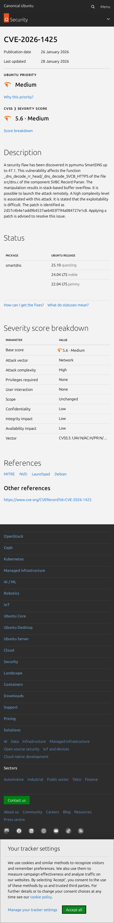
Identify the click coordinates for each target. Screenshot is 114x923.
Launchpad (41, 474)
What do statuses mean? (68, 305)
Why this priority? (18, 97)
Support (11, 707)
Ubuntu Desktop (18, 627)
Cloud (9, 650)
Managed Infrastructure (70, 741)
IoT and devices (56, 749)
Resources (83, 812)
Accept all (74, 910)
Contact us (17, 800)
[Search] (93, 6)
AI (5, 741)
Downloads (14, 696)
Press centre (14, 819)
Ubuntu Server (16, 639)
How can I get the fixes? (24, 305)
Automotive (14, 779)
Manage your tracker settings (32, 910)
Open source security (21, 749)
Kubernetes (14, 559)
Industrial (35, 779)
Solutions (12, 730)
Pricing (10, 718)
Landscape (13, 673)
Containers (13, 684)
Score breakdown (18, 130)
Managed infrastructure (24, 570)
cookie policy (41, 897)
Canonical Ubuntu (18, 6)
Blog (67, 812)
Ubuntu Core (15, 616)
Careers (52, 812)
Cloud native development (26, 756)
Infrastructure (34, 741)
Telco (76, 779)
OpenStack (13, 536)
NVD (23, 474)
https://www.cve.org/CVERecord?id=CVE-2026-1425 (47, 499)
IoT (7, 604)
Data (15, 741)
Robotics (11, 593)
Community (32, 812)
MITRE (9, 474)
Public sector (58, 779)
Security (11, 661)
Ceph (8, 547)
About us (11, 812)
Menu (105, 7)
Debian (60, 474)
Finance (91, 779)
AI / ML (10, 582)
